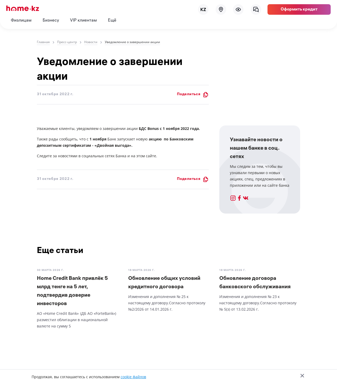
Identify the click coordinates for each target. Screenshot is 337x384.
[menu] (238, 9)
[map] (221, 9)
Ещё (112, 20)
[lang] (203, 9)
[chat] (256, 9)
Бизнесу (51, 20)
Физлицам (21, 20)
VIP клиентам (83, 20)
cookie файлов (133, 376)
